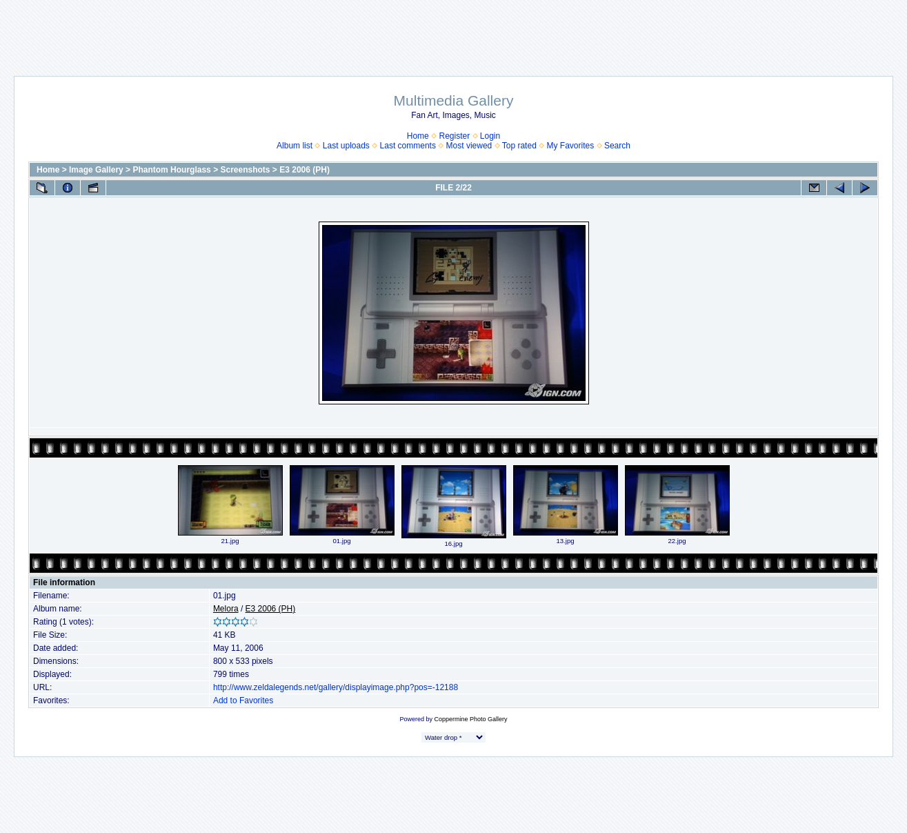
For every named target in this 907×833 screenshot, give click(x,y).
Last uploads (346, 145)
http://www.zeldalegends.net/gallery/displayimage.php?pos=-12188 (335, 687)
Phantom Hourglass (171, 170)
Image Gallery (96, 170)
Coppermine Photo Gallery (470, 719)
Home (418, 136)
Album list (294, 145)
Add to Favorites (243, 700)
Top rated (519, 145)
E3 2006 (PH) (304, 170)
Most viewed (469, 145)
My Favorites (571, 145)
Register (454, 136)
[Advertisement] (454, 31)
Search (617, 145)
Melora (226, 609)
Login (490, 136)
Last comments (408, 145)
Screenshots (245, 170)
